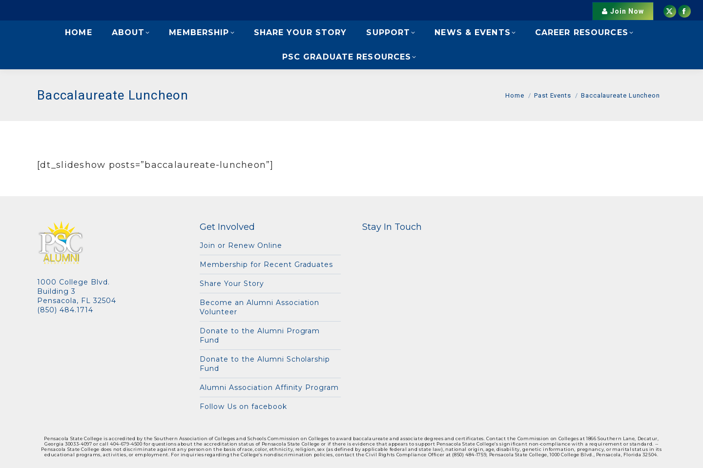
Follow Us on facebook (243, 406)
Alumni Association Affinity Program (269, 387)
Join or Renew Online (241, 245)
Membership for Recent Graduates (266, 264)
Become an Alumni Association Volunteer (259, 307)
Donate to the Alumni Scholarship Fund (265, 364)
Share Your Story (232, 283)
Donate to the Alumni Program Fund (260, 335)
